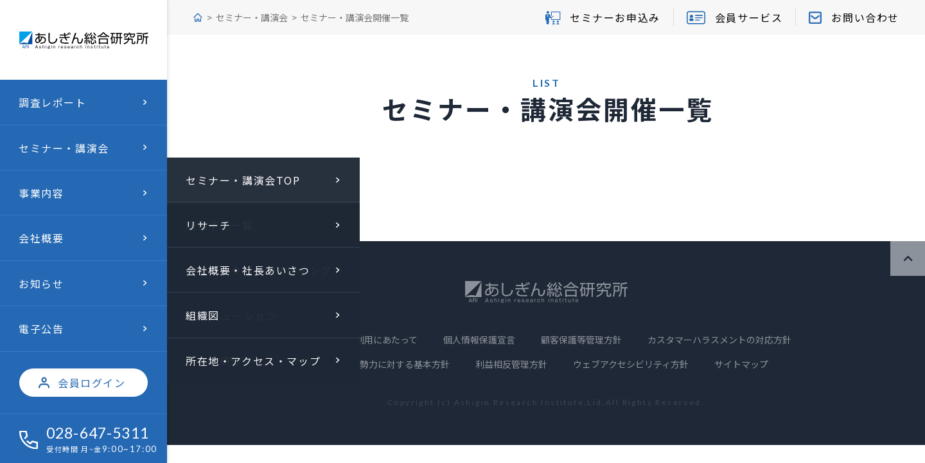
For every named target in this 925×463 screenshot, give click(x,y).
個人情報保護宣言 (479, 339)
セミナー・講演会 (252, 17)
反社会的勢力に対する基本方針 (387, 364)
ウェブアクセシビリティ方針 (631, 364)
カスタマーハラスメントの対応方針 (719, 339)
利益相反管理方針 (511, 364)
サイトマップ (741, 364)
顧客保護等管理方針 (581, 339)
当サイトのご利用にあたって (359, 339)
